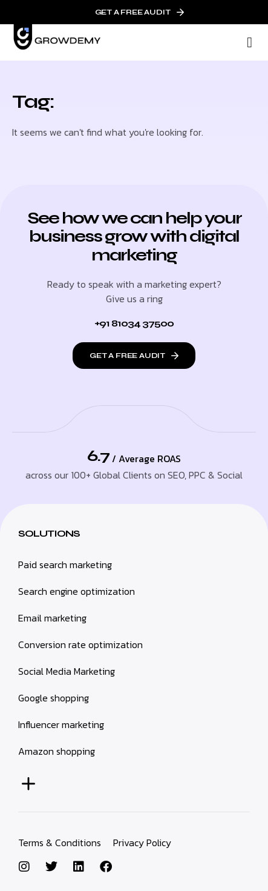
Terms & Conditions (59, 842)
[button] (249, 42)
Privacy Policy (142, 842)
